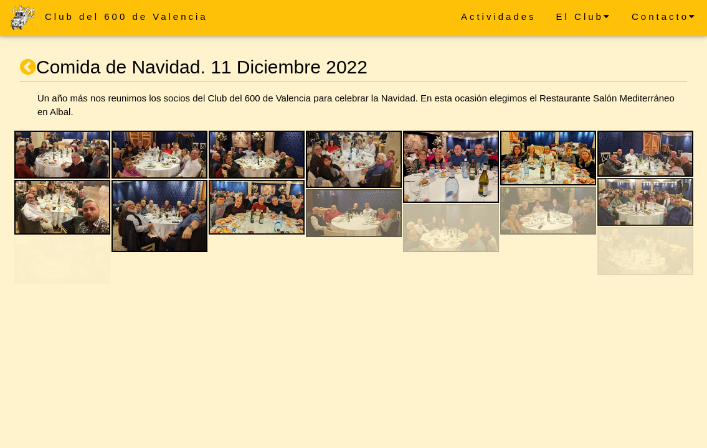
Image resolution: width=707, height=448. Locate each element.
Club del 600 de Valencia (126, 16)
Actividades (498, 16)
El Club (584, 16)
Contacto (664, 16)
